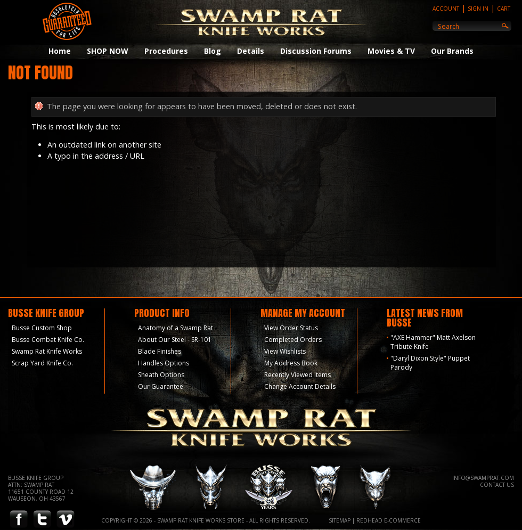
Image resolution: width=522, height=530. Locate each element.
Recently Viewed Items (297, 374)
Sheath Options (161, 374)
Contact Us (497, 484)
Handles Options (163, 363)
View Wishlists (285, 351)
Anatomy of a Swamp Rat (175, 327)
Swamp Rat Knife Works (47, 351)
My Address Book (290, 363)
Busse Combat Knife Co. (48, 339)
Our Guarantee (160, 386)
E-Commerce (402, 520)
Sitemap (339, 520)
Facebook (18, 519)
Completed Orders (293, 339)
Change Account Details (300, 386)
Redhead (369, 520)
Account (446, 8)
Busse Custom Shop (42, 327)
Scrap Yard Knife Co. (42, 363)
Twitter (42, 519)
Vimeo (65, 519)
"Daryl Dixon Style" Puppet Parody (430, 363)
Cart (503, 8)
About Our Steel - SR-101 (174, 339)
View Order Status (291, 327)
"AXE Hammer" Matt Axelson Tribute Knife (433, 342)
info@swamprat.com (483, 478)
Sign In (478, 8)
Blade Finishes (159, 351)
